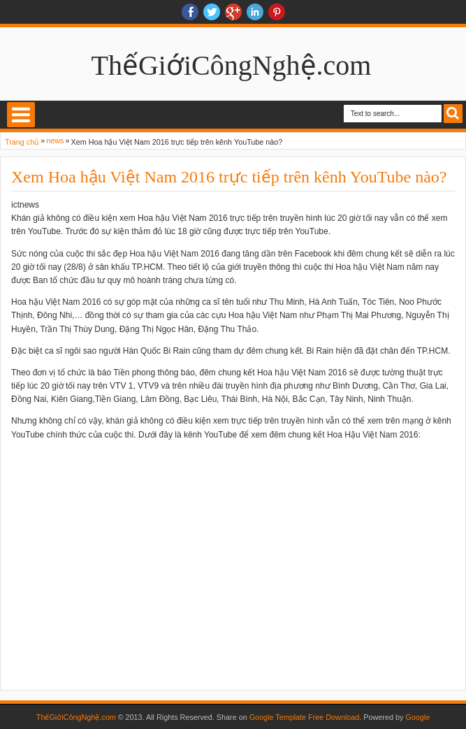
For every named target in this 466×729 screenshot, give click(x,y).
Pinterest (276, 11)
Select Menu (21, 114)
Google (417, 717)
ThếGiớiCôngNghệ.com (232, 65)
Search (453, 113)
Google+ (233, 11)
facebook (190, 11)
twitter (211, 11)
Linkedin (255, 11)
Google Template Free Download (304, 717)
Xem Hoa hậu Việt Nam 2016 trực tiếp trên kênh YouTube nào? (229, 177)
